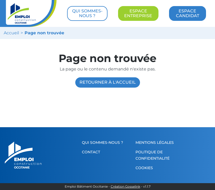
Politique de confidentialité (152, 155)
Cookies (144, 167)
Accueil (11, 33)
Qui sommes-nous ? (102, 142)
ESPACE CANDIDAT (187, 13)
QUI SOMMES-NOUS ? (87, 13)
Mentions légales (154, 142)
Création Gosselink (125, 186)
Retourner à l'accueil (108, 82)
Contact (91, 152)
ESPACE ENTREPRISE (138, 13)
